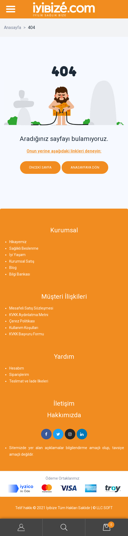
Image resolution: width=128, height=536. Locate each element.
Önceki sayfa (40, 167)
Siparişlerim (19, 374)
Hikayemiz (18, 242)
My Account (21, 527)
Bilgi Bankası (19, 274)
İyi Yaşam (17, 255)
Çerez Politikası (22, 321)
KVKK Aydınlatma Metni (28, 315)
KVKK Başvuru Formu (26, 334)
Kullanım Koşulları (23, 328)
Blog (13, 267)
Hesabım (16, 368)
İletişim (64, 403)
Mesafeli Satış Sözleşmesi (31, 308)
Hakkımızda (64, 415)
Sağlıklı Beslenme (23, 248)
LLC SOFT (105, 508)
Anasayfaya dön (85, 167)
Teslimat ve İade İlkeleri (28, 381)
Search (64, 527)
